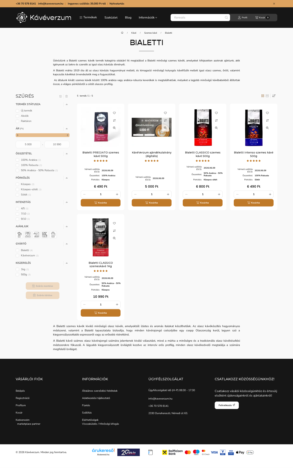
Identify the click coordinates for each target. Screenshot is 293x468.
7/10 (25, 213)
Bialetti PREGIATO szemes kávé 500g (100, 154)
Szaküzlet (111, 17)
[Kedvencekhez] (114, 113)
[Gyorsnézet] (114, 128)
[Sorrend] (274, 96)
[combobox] (200, 17)
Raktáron (26, 121)
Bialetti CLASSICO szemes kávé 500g (202, 154)
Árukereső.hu (103, 454)
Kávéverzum (30, 255)
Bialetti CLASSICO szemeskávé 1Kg (101, 264)
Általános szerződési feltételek (100, 391)
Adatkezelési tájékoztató (96, 398)
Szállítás (87, 412)
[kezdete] (28, 144)
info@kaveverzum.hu (50, 3)
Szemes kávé (150, 33)
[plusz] (116, 194)
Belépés (20, 391)
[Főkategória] (122, 33)
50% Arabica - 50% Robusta (39, 170)
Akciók (25, 116)
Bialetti (27, 250)
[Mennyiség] (101, 194)
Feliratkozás (227, 405)
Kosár (19, 412)
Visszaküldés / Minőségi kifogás (100, 424)
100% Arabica (31, 160)
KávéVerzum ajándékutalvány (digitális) (152, 154)
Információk (148, 17)
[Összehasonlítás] (114, 120)
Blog (128, 17)
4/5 (24, 208)
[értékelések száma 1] (101, 161)
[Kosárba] (101, 202)
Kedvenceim (23, 420)
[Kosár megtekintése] (262, 17)
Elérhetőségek (90, 420)
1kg (25, 269)
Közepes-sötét (31, 189)
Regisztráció (23, 398)
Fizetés (86, 405)
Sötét (26, 194)
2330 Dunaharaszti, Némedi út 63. (168, 413)
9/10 (25, 219)
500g (26, 274)
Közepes (27, 184)
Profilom (21, 405)
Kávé (133, 33)
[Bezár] (274, 4)
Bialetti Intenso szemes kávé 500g (253, 154)
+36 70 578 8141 (158, 406)
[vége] (57, 144)
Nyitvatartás (117, 3)
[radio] (267, 96)
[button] (88, 17)
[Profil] (243, 17)
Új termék (26, 110)
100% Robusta (31, 165)
